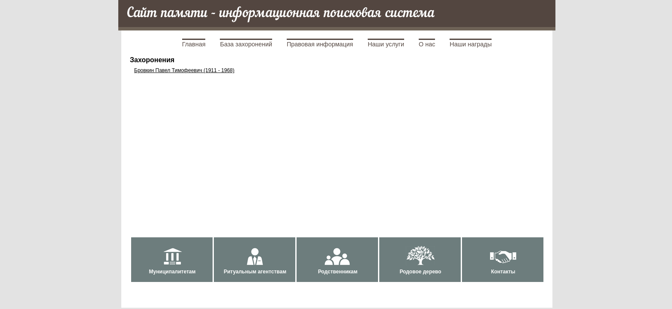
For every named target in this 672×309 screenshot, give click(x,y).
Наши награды (471, 44)
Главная (194, 44)
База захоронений (246, 44)
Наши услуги (386, 44)
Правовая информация (320, 44)
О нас (427, 44)
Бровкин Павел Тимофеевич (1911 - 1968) (184, 70)
